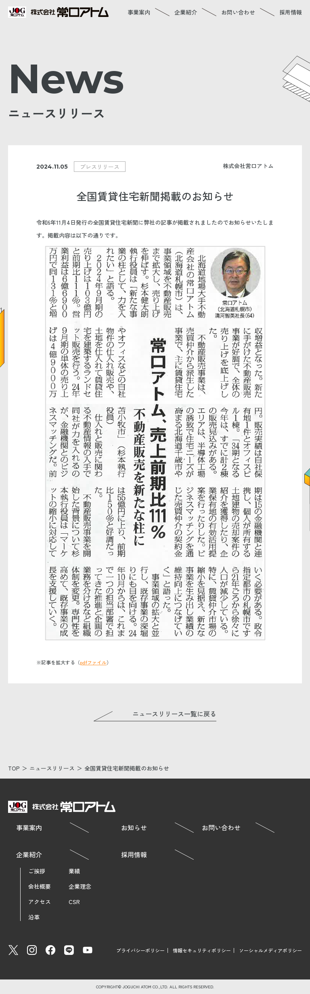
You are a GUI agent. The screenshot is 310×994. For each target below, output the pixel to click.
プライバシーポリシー (140, 950)
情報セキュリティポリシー (202, 950)
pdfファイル (93, 662)
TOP (14, 768)
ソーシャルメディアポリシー (270, 950)
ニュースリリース (52, 768)
